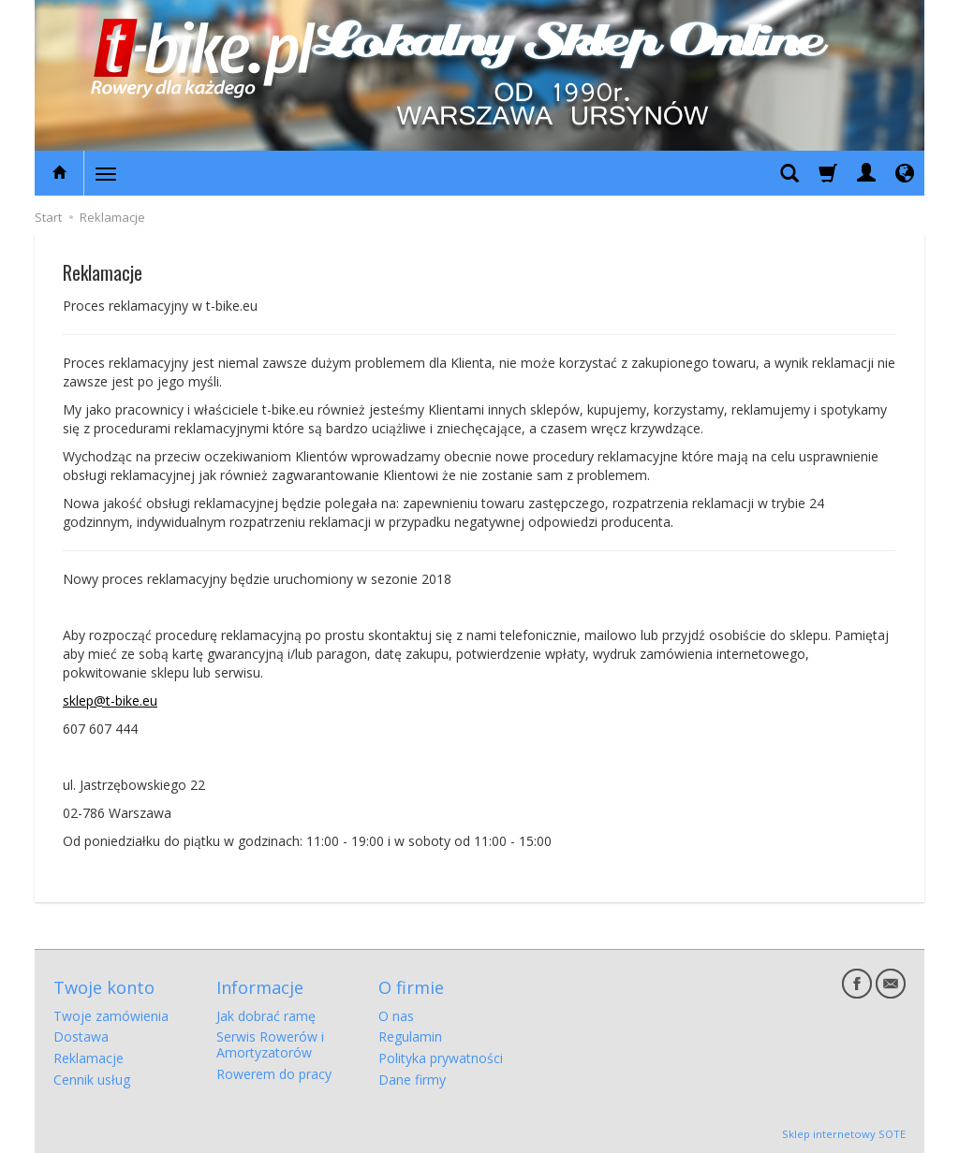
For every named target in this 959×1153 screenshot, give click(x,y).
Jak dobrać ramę (266, 1016)
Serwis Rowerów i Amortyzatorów (270, 1044)
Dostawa (81, 1036)
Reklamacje (88, 1058)
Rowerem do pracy (274, 1074)
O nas (396, 1016)
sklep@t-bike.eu (110, 700)
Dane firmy (412, 1079)
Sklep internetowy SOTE (844, 1134)
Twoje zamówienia (111, 1016)
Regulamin (410, 1036)
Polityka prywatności (440, 1058)
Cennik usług (91, 1079)
